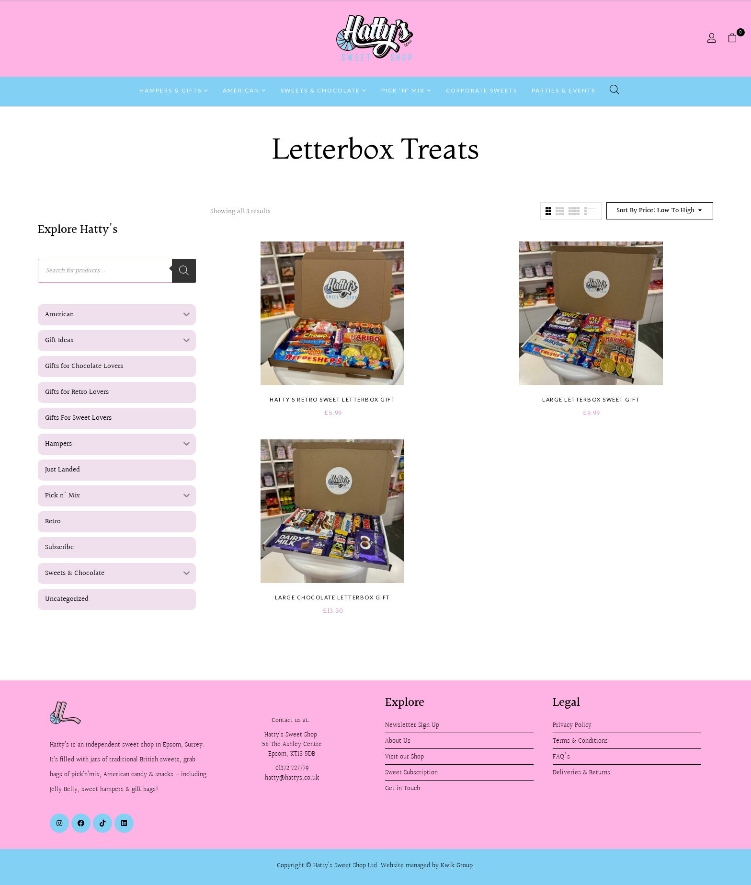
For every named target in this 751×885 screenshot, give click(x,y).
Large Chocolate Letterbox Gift (332, 597)
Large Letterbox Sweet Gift (591, 399)
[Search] (184, 271)
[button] (736, 38)
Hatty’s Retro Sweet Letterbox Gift (332, 399)
